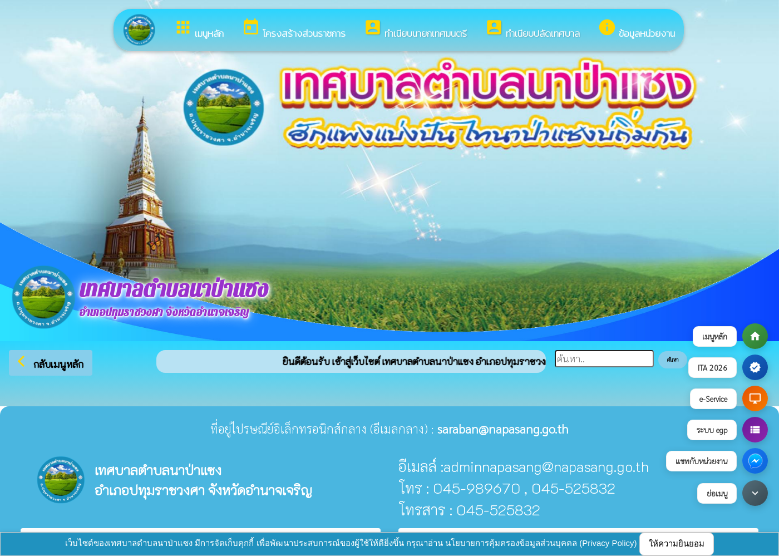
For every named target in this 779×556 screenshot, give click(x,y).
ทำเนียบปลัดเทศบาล (532, 29)
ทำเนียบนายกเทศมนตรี (415, 29)
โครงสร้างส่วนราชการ (293, 29)
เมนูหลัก (199, 29)
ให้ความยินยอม (676, 543)
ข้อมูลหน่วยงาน (636, 29)
